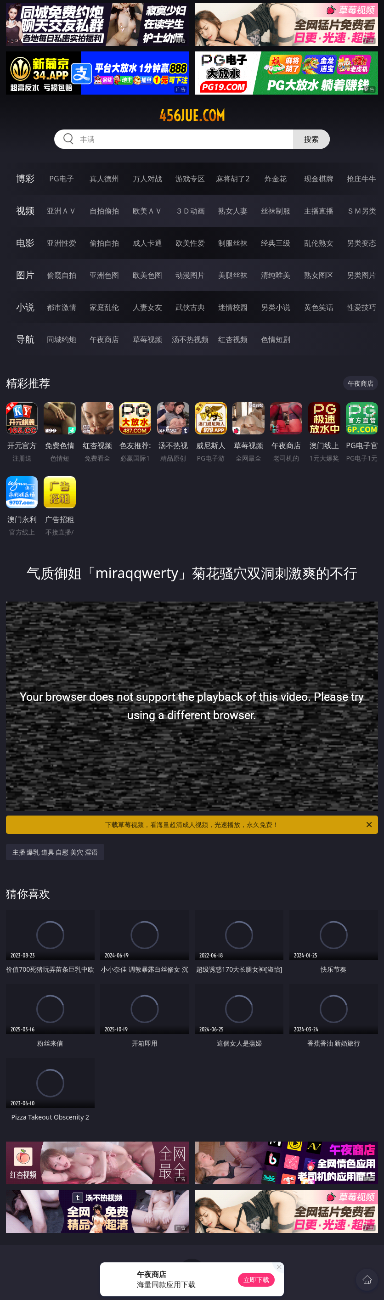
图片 (25, 275)
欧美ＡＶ (147, 211)
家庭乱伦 (104, 307)
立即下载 (256, 1279)
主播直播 (318, 211)
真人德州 (104, 179)
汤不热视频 (190, 339)
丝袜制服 (275, 211)
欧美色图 (147, 275)
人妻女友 (147, 307)
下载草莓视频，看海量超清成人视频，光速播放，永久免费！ (239, 824)
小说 (25, 307)
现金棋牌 (318, 179)
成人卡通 (147, 243)
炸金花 (276, 179)
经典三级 (275, 243)
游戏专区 (190, 179)
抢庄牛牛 (361, 179)
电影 (25, 242)
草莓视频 (147, 339)
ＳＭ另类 (361, 211)
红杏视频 (233, 339)
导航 (25, 339)
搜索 (311, 139)
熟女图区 (318, 275)
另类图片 (361, 275)
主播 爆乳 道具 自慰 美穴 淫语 (55, 852)
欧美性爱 (190, 243)
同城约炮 (61, 339)
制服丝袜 (233, 243)
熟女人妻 (233, 211)
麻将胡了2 (232, 179)
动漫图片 (190, 275)
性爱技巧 (361, 307)
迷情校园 (233, 307)
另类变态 (361, 243)
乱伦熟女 (318, 243)
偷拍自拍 (104, 243)
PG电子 (61, 179)
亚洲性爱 (61, 243)
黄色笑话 (318, 307)
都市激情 (61, 307)
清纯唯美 (275, 275)
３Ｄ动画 (190, 211)
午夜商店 (104, 339)
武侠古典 (190, 307)
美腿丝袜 (233, 275)
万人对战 (147, 179)
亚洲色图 (104, 275)
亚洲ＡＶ (61, 211)
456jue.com (192, 116)
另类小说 (275, 307)
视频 (25, 210)
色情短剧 (275, 339)
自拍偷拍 (104, 211)
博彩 (25, 178)
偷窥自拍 (61, 275)
